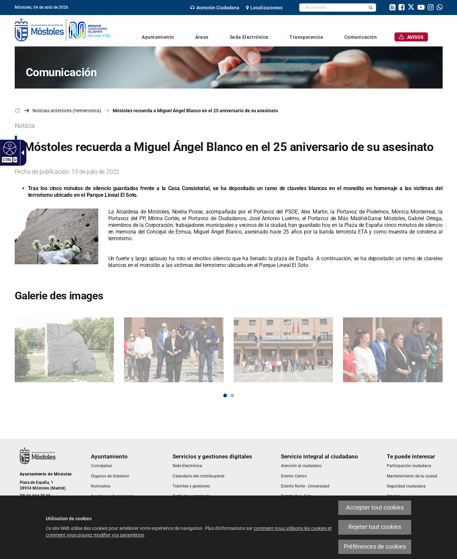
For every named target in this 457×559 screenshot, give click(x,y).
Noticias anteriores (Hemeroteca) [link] (66, 110)
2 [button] (232, 395)
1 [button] (225, 395)
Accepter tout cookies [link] (375, 507)
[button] (370, 7)
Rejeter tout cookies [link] (374, 527)
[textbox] (332, 7)
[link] (8, 148)
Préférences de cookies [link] (375, 546)
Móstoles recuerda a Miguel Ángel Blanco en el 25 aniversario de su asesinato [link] (195, 110)
